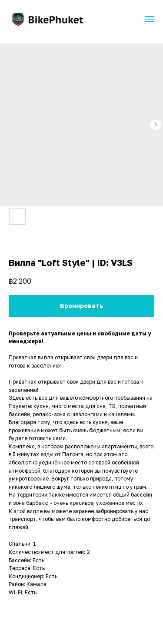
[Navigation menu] (149, 19)
